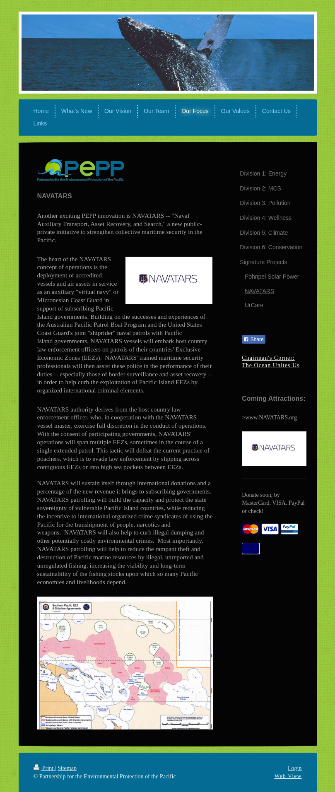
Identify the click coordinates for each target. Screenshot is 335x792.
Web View (287, 776)
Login (294, 768)
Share (253, 339)
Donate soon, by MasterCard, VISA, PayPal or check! (273, 503)
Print (44, 768)
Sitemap (67, 768)
